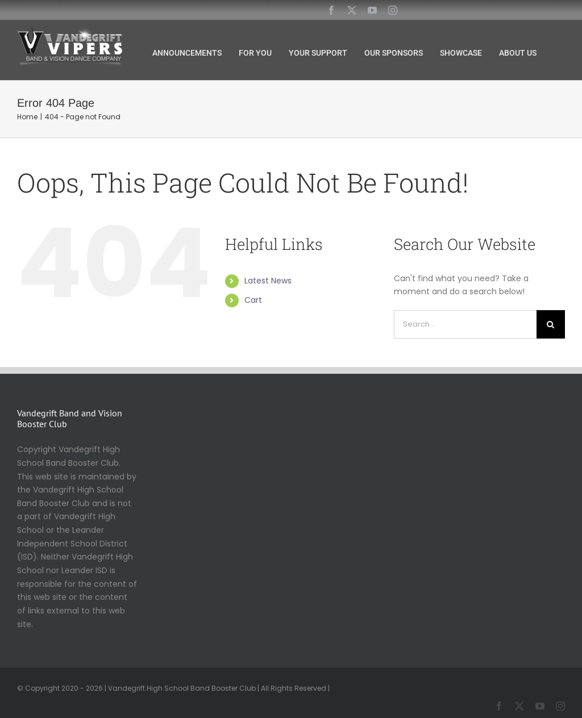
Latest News (268, 280)
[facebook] (331, 10)
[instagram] (392, 10)
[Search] (551, 324)
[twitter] (351, 10)
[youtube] (372, 10)
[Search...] (465, 324)
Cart (253, 300)
